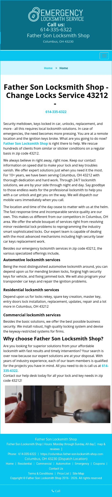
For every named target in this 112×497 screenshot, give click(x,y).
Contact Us (56, 468)
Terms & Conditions (40, 473)
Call (56, 491)
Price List (63, 473)
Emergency (82, 463)
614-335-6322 (56, 29)
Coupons (99, 463)
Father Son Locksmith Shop (25, 143)
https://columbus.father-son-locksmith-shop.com (71, 454)
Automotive (63, 463)
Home (48, 68)
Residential (25, 463)
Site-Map (78, 473)
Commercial (44, 463)
